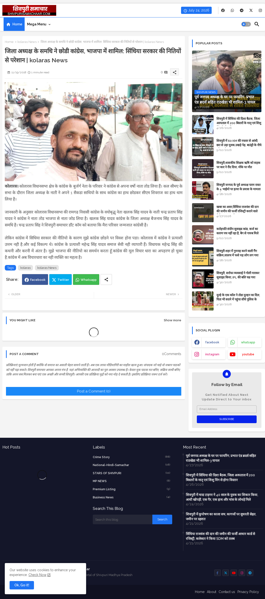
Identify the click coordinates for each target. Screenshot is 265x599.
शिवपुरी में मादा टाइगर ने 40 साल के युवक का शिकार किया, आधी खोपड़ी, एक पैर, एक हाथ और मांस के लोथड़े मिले (222, 497)
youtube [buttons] (248, 354)
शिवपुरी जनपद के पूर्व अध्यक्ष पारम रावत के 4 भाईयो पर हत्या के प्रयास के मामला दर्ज (238, 189)
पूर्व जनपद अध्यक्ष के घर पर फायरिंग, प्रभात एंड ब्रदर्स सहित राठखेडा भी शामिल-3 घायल (221, 458)
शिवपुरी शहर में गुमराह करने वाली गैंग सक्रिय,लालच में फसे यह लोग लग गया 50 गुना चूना (237, 255)
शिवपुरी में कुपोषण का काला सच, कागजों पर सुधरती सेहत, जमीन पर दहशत (221, 516)
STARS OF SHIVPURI (132, 473)
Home (17, 24)
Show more (172, 320)
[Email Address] (227, 409)
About (211, 592)
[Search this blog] (122, 519)
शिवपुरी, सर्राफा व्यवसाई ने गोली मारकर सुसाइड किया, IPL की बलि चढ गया (237, 275)
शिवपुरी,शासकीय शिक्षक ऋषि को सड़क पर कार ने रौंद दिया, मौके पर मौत (238, 165)
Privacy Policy (248, 592)
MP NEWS (132, 481)
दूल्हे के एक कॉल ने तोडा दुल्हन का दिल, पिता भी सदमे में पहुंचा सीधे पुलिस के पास (238, 299)
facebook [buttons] (212, 342)
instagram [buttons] (212, 354)
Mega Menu (36, 24)
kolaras (25, 268)
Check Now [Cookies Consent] (37, 575)
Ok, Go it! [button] (21, 585)
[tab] (14, 24)
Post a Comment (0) (93, 391)
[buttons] (223, 10)
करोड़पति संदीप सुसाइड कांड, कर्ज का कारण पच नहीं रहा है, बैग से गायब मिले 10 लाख (237, 233)
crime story (132, 457)
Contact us (227, 592)
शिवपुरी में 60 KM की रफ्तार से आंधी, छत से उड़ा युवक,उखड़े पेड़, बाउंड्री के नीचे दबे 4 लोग (238, 145)
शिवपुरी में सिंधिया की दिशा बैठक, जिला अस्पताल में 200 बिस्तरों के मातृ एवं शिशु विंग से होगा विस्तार (238, 123)
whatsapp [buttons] (248, 342)
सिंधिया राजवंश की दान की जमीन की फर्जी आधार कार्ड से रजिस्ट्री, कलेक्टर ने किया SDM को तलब (220, 536)
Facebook (37, 280)
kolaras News (27, 42)
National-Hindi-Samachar (132, 465)
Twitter (63, 280)
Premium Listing (132, 489)
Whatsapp (89, 280)
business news (132, 497)
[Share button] (106, 279)
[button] (246, 24)
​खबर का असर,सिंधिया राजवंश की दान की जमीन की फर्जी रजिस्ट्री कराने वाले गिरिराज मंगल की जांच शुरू (237, 211)
